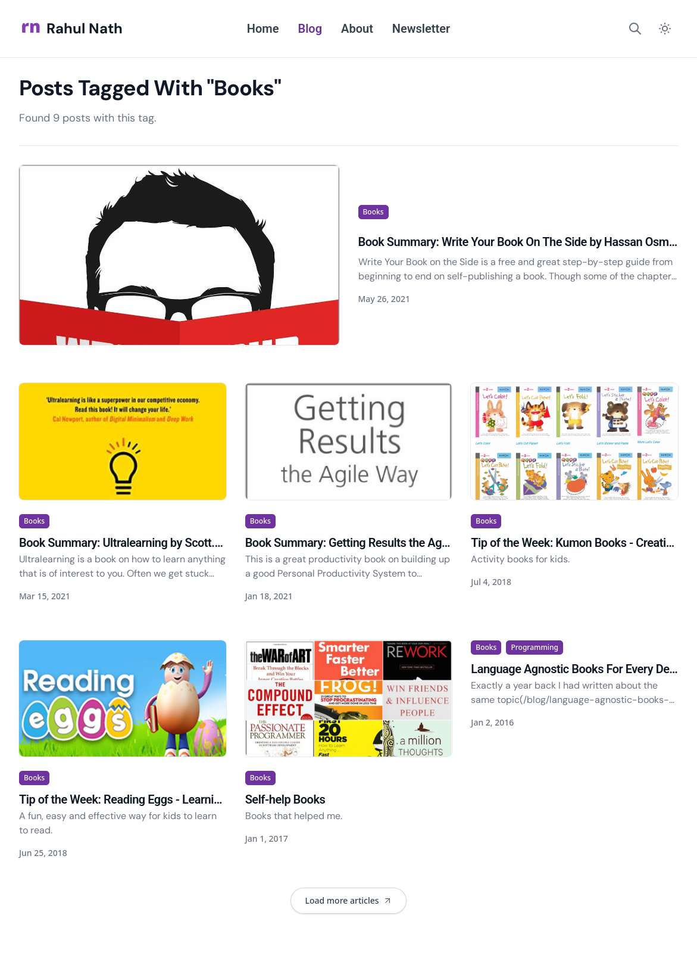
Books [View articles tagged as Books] (373, 212)
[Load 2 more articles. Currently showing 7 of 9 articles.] (348, 901)
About (357, 28)
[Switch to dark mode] (665, 28)
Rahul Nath (71, 29)
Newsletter (421, 28)
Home (263, 28)
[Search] (635, 28)
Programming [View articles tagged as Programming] (534, 647)
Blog (310, 28)
